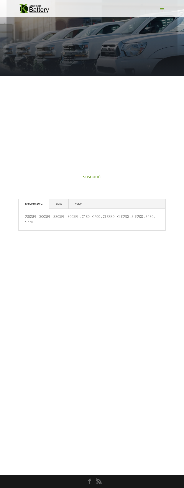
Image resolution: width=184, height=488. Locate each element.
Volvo (78, 204)
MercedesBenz (34, 204)
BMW (59, 204)
